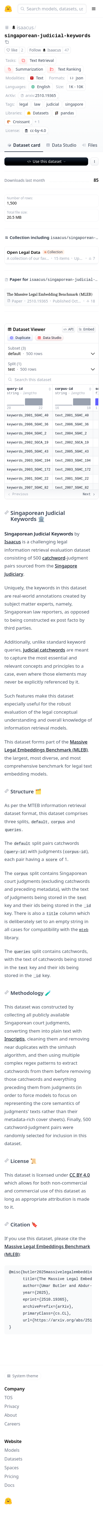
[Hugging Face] (8, 1501)
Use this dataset (46, 161)
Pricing (11, 1476)
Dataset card (23, 145)
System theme (22, 1375)
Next (89, 494)
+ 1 (37, 121)
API (68, 329)
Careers (12, 1424)
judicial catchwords (44, 650)
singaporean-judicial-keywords (47, 36)
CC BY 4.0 (79, 1175)
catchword (53, 558)
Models (12, 1450)
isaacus (25, 27)
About (10, 1415)
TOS (8, 1398)
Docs (9, 1485)
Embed (86, 329)
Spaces (11, 1468)
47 (67, 50)
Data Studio (61, 145)
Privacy (11, 1406)
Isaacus (12, 541)
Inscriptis (14, 1039)
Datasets (13, 1459)
